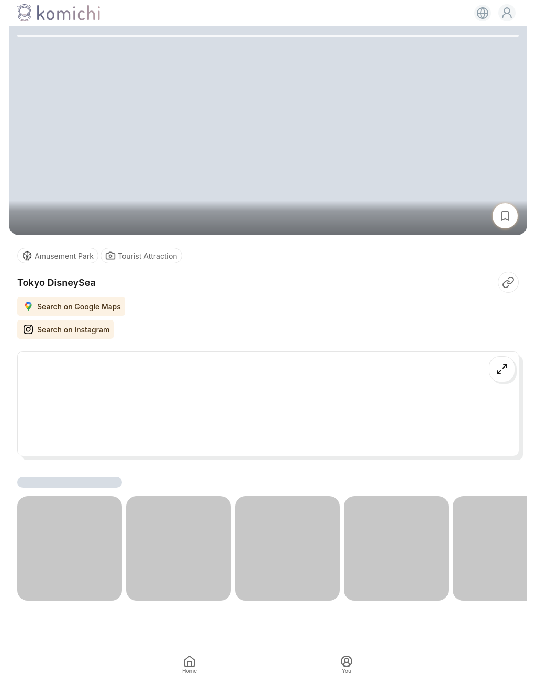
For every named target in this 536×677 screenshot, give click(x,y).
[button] (507, 13)
